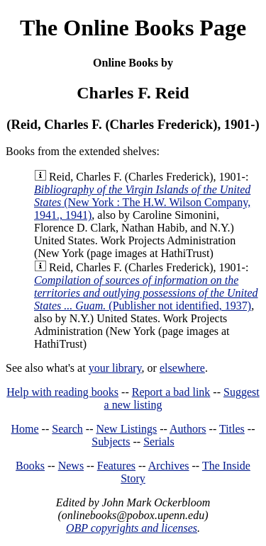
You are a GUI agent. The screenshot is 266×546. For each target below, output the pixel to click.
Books (30, 466)
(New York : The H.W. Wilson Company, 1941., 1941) (142, 202)
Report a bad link (171, 392)
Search (67, 429)
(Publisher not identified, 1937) (146, 293)
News (71, 466)
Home (25, 429)
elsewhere (182, 368)
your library (115, 368)
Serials (158, 442)
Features (116, 466)
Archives (168, 466)
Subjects (111, 442)
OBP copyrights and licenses (131, 528)
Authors (188, 429)
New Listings (126, 429)
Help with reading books (62, 392)
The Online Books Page (133, 27)
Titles (232, 429)
